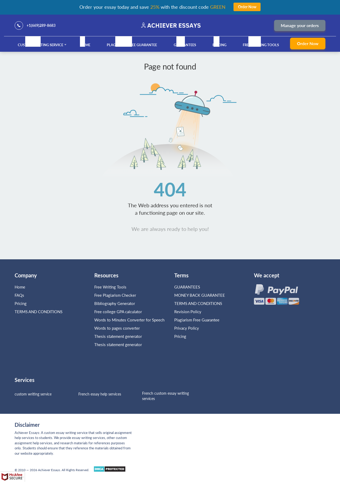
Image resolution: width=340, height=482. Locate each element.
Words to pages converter (117, 328)
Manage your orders (300, 25)
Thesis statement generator (118, 336)
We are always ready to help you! (170, 229)
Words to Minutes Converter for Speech (129, 319)
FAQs (19, 295)
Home (85, 45)
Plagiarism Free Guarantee (132, 45)
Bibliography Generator (114, 303)
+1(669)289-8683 (41, 25)
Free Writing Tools (261, 45)
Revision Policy (187, 311)
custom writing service (33, 394)
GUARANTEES (185, 45)
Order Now (307, 43)
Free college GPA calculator (118, 311)
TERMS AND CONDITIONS (39, 311)
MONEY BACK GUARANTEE (199, 295)
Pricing (219, 45)
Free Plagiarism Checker (115, 295)
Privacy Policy (186, 328)
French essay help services (99, 394)
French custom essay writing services (165, 396)
